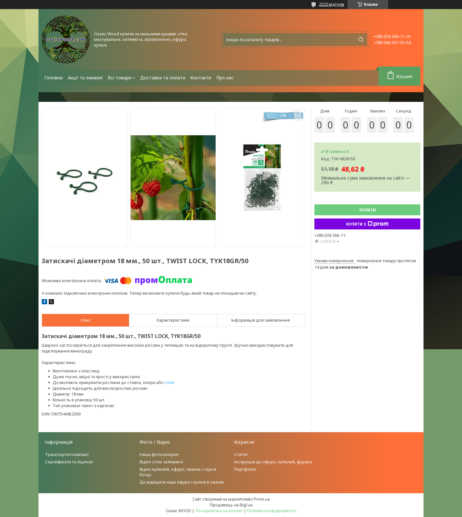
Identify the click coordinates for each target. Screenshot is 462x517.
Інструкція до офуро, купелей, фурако (273, 462)
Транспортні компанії (67, 454)
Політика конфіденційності (271, 510)
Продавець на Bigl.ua (231, 505)
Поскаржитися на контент (219, 510)
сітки (170, 382)
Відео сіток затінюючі (161, 462)
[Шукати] (361, 39)
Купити (367, 210)
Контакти (200, 78)
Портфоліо (245, 469)
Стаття (240, 454)
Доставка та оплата (162, 78)
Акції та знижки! (85, 78)
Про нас (225, 78)
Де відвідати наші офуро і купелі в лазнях (182, 482)
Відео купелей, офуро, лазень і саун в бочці (178, 471)
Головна (53, 78)
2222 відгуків (331, 4)
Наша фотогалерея (159, 454)
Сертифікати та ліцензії (69, 462)
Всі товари (119, 78)
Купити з (367, 224)
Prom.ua (262, 499)
